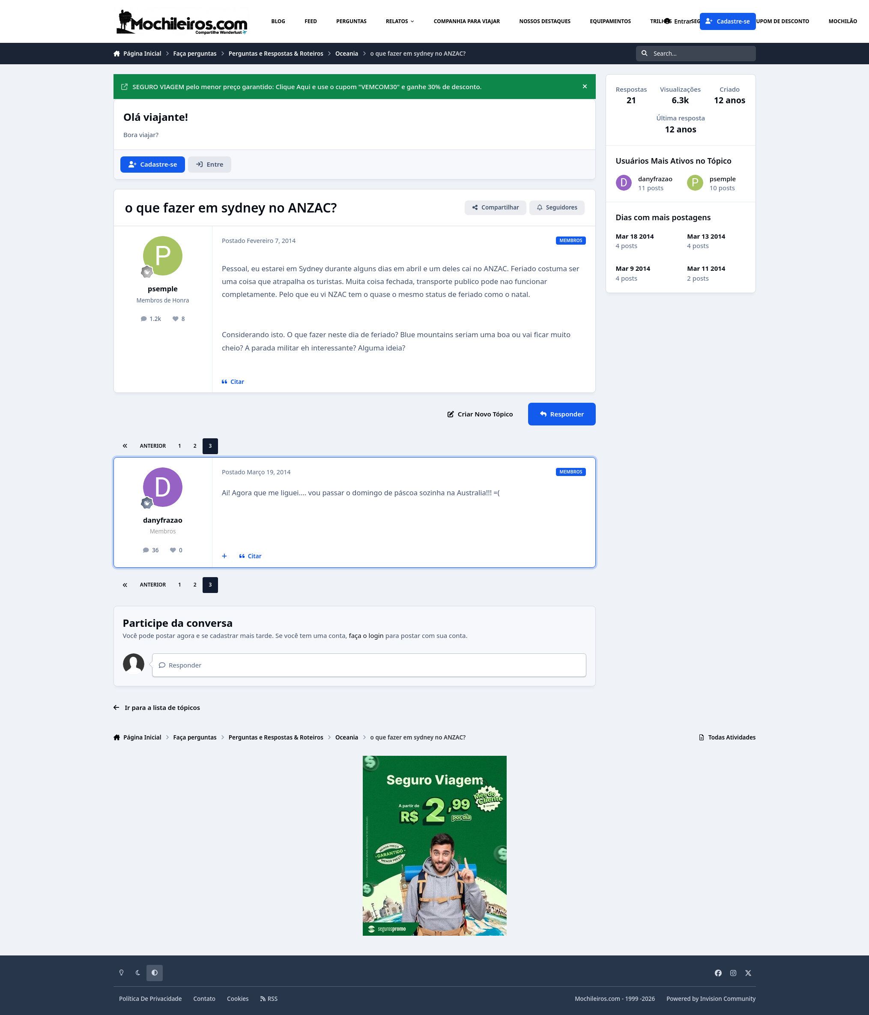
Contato (205, 999)
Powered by (711, 999)
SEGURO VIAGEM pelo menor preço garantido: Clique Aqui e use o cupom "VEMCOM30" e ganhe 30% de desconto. (301, 86)
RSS (269, 999)
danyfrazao (162, 520)
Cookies (238, 999)
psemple (163, 288)
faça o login (366, 635)
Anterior (153, 445)
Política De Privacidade (150, 999)
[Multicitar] (224, 556)
